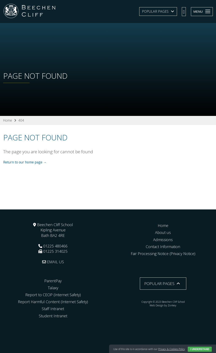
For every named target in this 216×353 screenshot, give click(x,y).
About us (163, 232)
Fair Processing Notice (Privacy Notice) (163, 253)
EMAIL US (53, 261)
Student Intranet (53, 315)
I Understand (199, 349)
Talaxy (53, 287)
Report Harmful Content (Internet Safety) (53, 301)
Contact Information (163, 246)
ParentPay (53, 280)
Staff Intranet (53, 308)
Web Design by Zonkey (163, 305)
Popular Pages (155, 11)
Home (163, 225)
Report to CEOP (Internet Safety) (53, 294)
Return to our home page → (25, 162)
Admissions (163, 239)
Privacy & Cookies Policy (171, 349)
